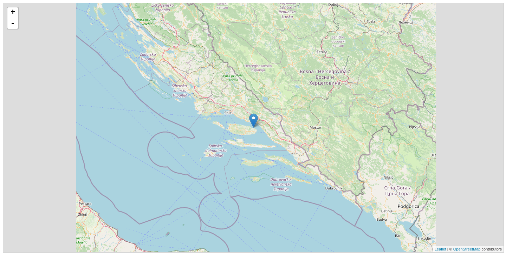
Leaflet (440, 249)
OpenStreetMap (467, 249)
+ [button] (13, 12)
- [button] (12, 23)
